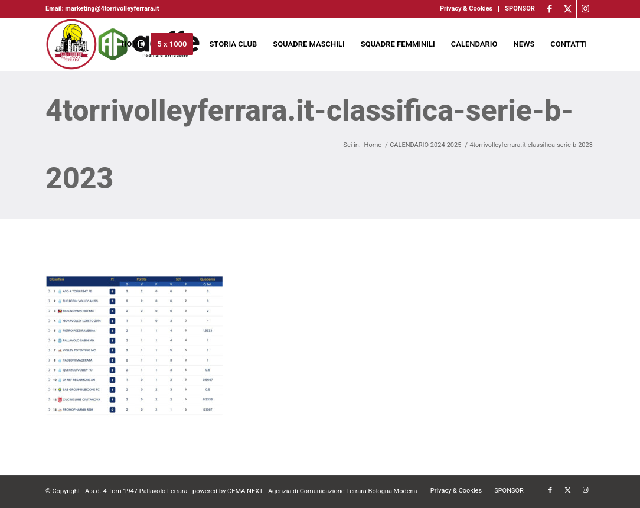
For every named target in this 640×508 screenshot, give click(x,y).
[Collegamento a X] (567, 9)
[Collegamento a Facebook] (550, 9)
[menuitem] (466, 9)
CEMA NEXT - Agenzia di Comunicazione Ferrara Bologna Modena (322, 491)
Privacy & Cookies (466, 8)
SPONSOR (520, 8)
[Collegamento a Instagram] (586, 9)
